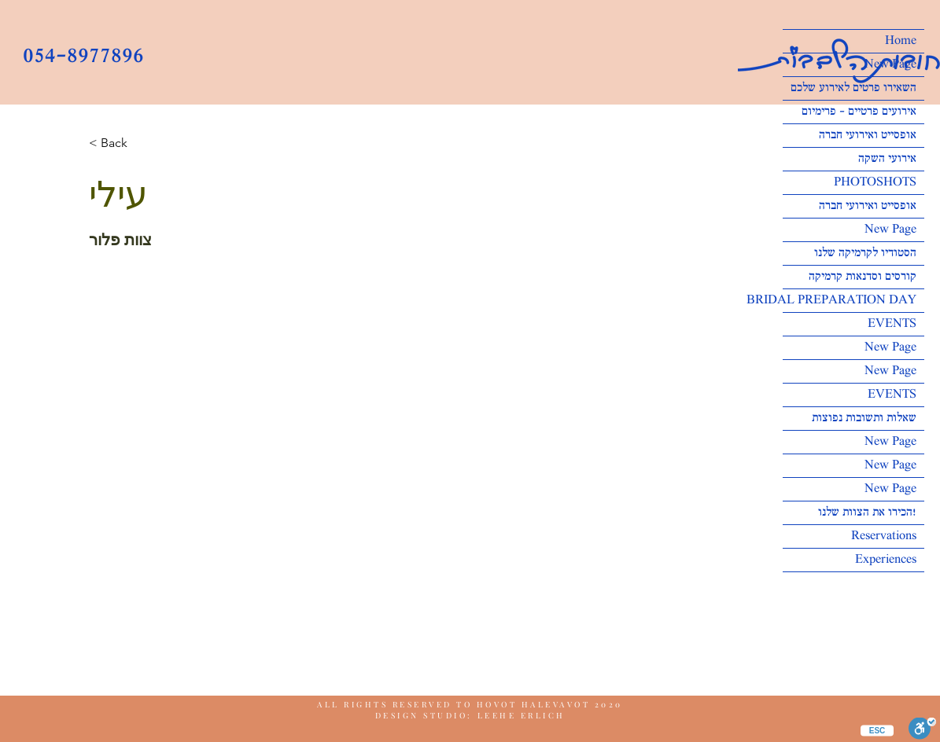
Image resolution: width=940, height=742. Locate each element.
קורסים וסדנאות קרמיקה (862, 277)
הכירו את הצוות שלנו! (867, 512)
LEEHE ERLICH (521, 715)
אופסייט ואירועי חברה (867, 135)
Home (900, 41)
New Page (890, 64)
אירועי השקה (887, 159)
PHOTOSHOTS (875, 182)
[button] (120, 143)
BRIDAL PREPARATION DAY (849, 300)
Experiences (885, 560)
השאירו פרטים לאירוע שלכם (853, 88)
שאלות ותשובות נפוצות (864, 418)
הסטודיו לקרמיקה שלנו (865, 253)
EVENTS (892, 324)
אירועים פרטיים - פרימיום (859, 112)
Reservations (883, 536)
